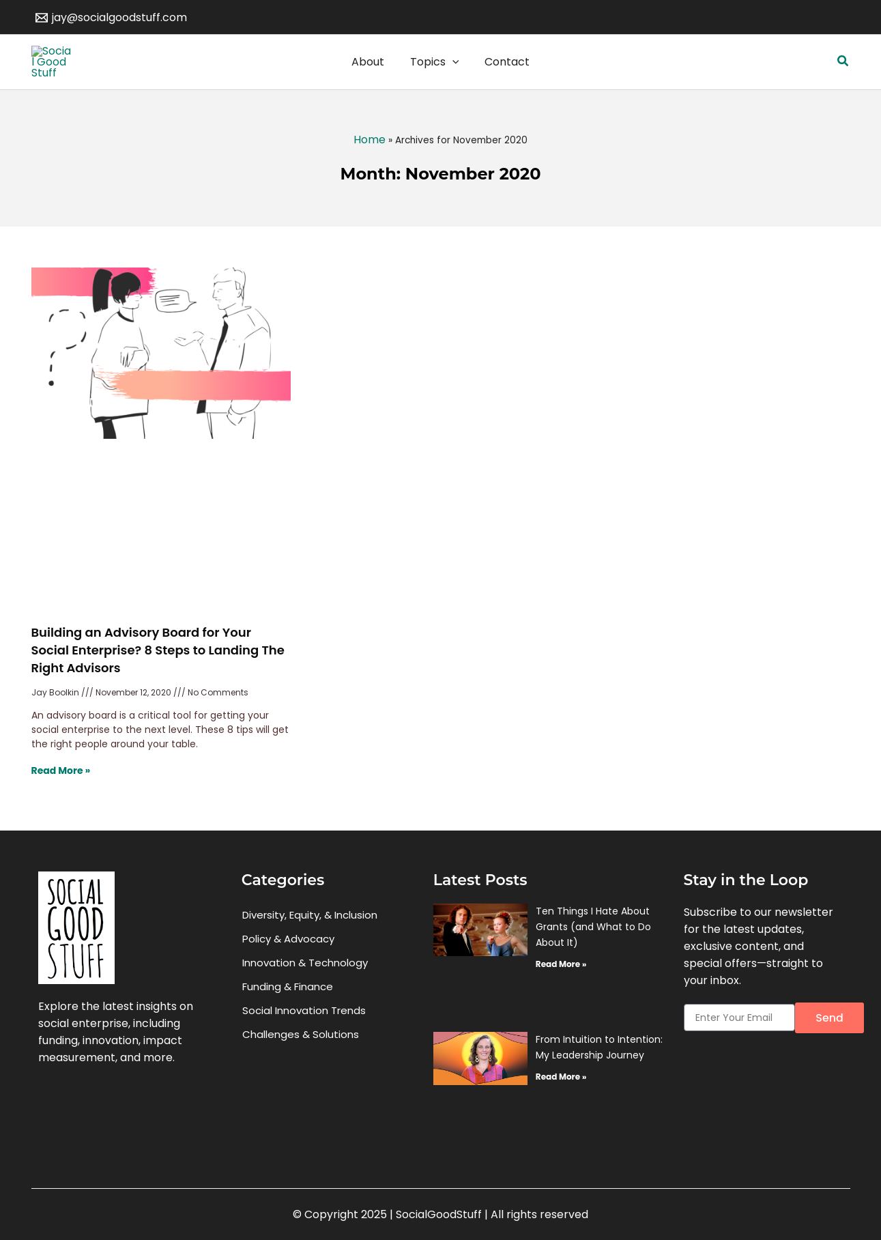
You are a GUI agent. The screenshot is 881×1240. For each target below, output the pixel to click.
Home (369, 165)
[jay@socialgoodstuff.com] (111, 18)
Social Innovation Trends (304, 1035)
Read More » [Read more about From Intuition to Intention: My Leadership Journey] (561, 1102)
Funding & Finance (287, 1012)
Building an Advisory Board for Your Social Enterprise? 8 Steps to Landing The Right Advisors (158, 675)
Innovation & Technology (305, 988)
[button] (843, 74)
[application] (452, 74)
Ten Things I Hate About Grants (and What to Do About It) (593, 951)
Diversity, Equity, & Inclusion (309, 940)
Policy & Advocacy (288, 964)
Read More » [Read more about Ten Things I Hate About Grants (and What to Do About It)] (561, 988)
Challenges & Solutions (300, 1059)
